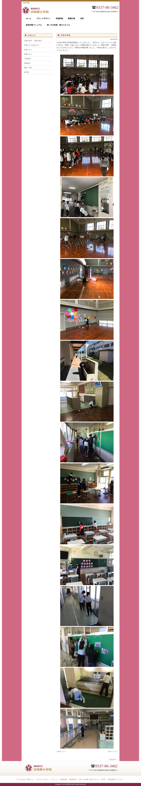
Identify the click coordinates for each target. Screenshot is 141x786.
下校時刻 (27, 59)
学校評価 (64, 779)
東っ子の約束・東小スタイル (89, 779)
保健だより (28, 54)
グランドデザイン (44, 779)
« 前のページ (61, 751)
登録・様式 (28, 68)
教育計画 (73, 779)
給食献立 (27, 63)
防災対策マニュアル (115, 779)
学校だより (28, 50)
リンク (55, 779)
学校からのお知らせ (31, 45)
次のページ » (113, 751)
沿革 (103, 779)
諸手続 (26, 72)
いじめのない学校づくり (26, 779)
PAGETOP (112, 759)
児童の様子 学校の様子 (33, 41)
